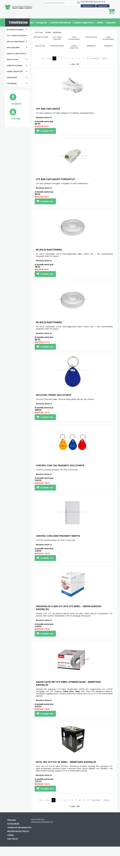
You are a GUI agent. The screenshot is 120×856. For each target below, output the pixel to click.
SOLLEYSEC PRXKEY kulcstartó (53, 395)
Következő (95, 58)
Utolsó (104, 58)
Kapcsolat (111, 22)
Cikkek (100, 22)
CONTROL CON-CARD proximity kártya (58, 535)
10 (87, 58)
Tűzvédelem (12, 83)
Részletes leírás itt (44, 117)
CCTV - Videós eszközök (16, 36)
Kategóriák (41, 22)
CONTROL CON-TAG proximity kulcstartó (60, 465)
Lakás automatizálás (16, 53)
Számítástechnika (14, 65)
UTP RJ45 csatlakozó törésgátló (55, 179)
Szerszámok (12, 77)
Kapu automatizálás (15, 42)
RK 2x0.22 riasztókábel (49, 249)
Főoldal (29, 22)
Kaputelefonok (13, 47)
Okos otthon (12, 59)
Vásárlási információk (60, 22)
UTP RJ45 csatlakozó (48, 108)
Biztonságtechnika (15, 30)
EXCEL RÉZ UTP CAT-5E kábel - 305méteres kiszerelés (66, 762)
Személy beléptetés (15, 71)
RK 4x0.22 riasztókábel (49, 322)
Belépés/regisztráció (84, 22)
